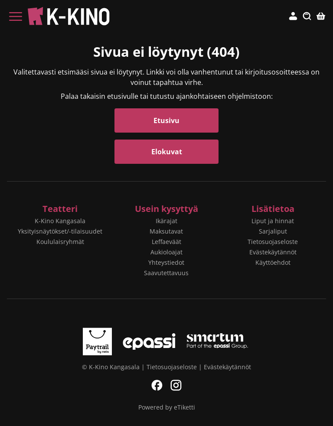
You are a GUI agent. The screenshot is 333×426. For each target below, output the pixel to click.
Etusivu (166, 120)
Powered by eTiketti (166, 407)
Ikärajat (166, 221)
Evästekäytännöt (273, 252)
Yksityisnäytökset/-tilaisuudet (60, 231)
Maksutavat (166, 231)
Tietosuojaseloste (273, 241)
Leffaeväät (166, 241)
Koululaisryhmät (60, 241)
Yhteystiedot (166, 262)
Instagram (176, 385)
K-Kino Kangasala (60, 221)
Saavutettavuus (166, 273)
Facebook (157, 385)
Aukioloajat (166, 252)
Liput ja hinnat (272, 221)
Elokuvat (166, 151)
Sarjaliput (273, 231)
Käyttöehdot (273, 262)
